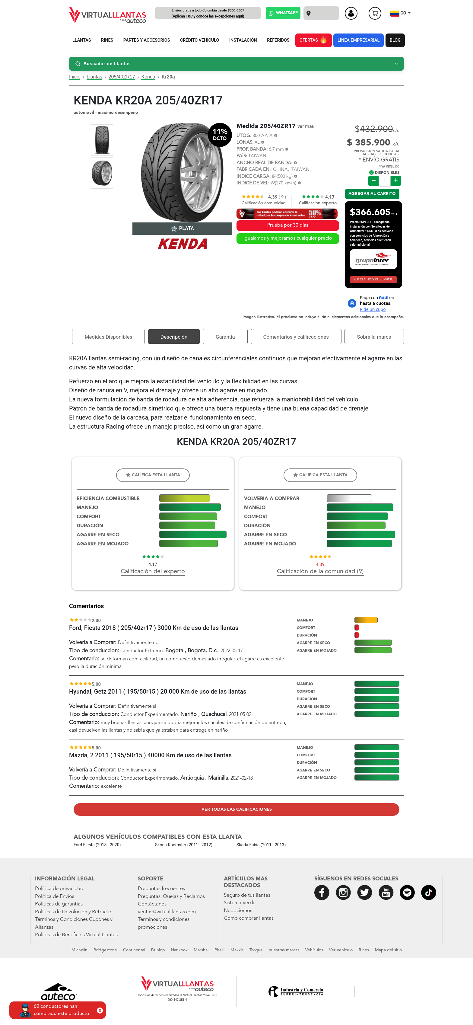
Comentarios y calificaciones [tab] (296, 337)
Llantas (94, 76)
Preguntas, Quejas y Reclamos (171, 896)
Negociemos (238, 910)
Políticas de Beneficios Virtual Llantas (76, 934)
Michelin (79, 950)
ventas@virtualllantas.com (167, 912)
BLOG (395, 40)
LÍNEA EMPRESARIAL (358, 40)
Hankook (179, 950)
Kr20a (168, 76)
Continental (134, 950)
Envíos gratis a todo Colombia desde (208, 13)
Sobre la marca (374, 337)
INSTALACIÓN (243, 40)
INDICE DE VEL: (253, 183)
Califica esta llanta (153, 475)
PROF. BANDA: (252, 149)
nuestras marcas (284, 950)
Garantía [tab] (225, 337)
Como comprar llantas (249, 918)
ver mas (305, 126)
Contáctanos (152, 904)
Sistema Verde (240, 902)
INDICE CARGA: (254, 176)
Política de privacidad (59, 888)
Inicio (74, 76)
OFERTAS (313, 39)
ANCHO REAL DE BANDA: (264, 163)
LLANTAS (81, 40)
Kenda (148, 76)
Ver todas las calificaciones (237, 809)
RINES (107, 40)
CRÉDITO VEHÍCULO (199, 40)
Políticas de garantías (59, 904)
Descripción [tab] (173, 337)
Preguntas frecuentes (161, 888)
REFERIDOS (278, 40)
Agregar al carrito (372, 194)
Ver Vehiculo (341, 950)
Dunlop (158, 950)
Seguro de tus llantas (247, 895)
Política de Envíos (54, 896)
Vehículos (314, 950)
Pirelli (219, 950)
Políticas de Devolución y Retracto (73, 912)
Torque (256, 950)
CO (398, 14)
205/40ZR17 (122, 76)
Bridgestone (105, 950)
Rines (364, 950)
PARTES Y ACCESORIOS (146, 40)
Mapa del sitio (388, 950)
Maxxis (236, 950)
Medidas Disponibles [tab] (108, 337)
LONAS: (245, 142)
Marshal (201, 950)
